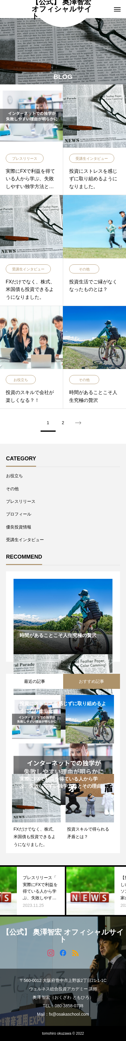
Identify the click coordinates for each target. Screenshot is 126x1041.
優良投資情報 (18, 527)
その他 (12, 488)
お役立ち (14, 475)
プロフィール (18, 514)
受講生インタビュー (25, 539)
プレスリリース (20, 501)
